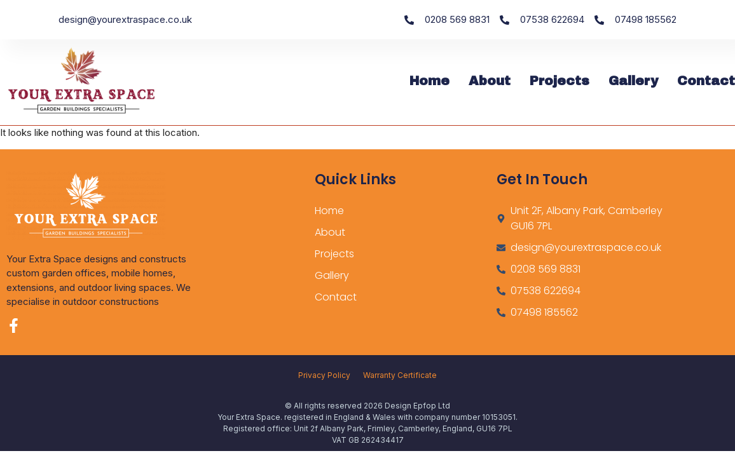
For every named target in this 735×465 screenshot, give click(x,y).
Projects (559, 81)
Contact (706, 81)
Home (429, 81)
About (490, 81)
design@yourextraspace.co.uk (125, 19)
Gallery (633, 81)
